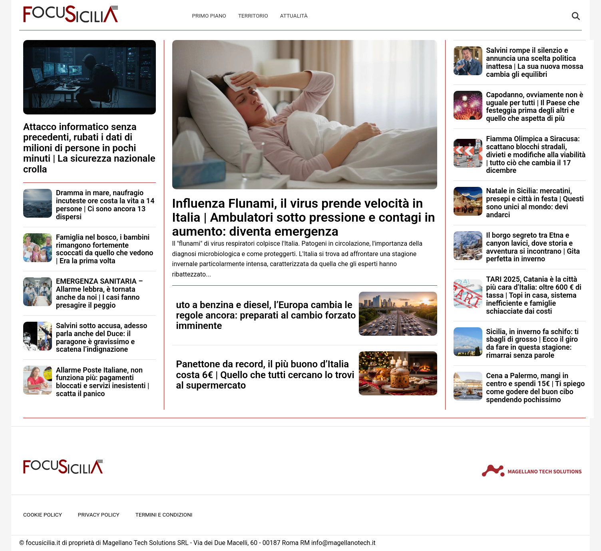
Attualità (294, 15)
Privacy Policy (98, 514)
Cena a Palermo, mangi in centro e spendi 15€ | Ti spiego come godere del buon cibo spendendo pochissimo (535, 387)
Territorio (253, 15)
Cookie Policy (42, 514)
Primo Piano (209, 15)
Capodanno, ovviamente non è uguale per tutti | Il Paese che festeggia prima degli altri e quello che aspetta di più (534, 106)
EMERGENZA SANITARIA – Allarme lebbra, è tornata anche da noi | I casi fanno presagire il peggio (99, 293)
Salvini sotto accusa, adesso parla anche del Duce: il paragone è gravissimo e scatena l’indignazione (101, 337)
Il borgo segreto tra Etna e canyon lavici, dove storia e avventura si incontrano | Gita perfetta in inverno (533, 247)
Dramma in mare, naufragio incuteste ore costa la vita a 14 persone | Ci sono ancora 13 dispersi (105, 204)
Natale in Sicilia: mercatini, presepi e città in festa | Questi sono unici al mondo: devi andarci (535, 202)
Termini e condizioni (164, 514)
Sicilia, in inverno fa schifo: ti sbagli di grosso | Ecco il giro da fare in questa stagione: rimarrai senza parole (532, 343)
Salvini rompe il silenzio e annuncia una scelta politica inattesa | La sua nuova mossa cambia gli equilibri (534, 62)
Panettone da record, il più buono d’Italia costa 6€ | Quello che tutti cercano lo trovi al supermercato (265, 375)
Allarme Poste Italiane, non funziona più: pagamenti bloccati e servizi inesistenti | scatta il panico (102, 382)
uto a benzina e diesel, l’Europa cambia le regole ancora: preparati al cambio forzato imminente (266, 315)
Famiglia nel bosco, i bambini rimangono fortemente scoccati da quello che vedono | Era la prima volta (104, 249)
